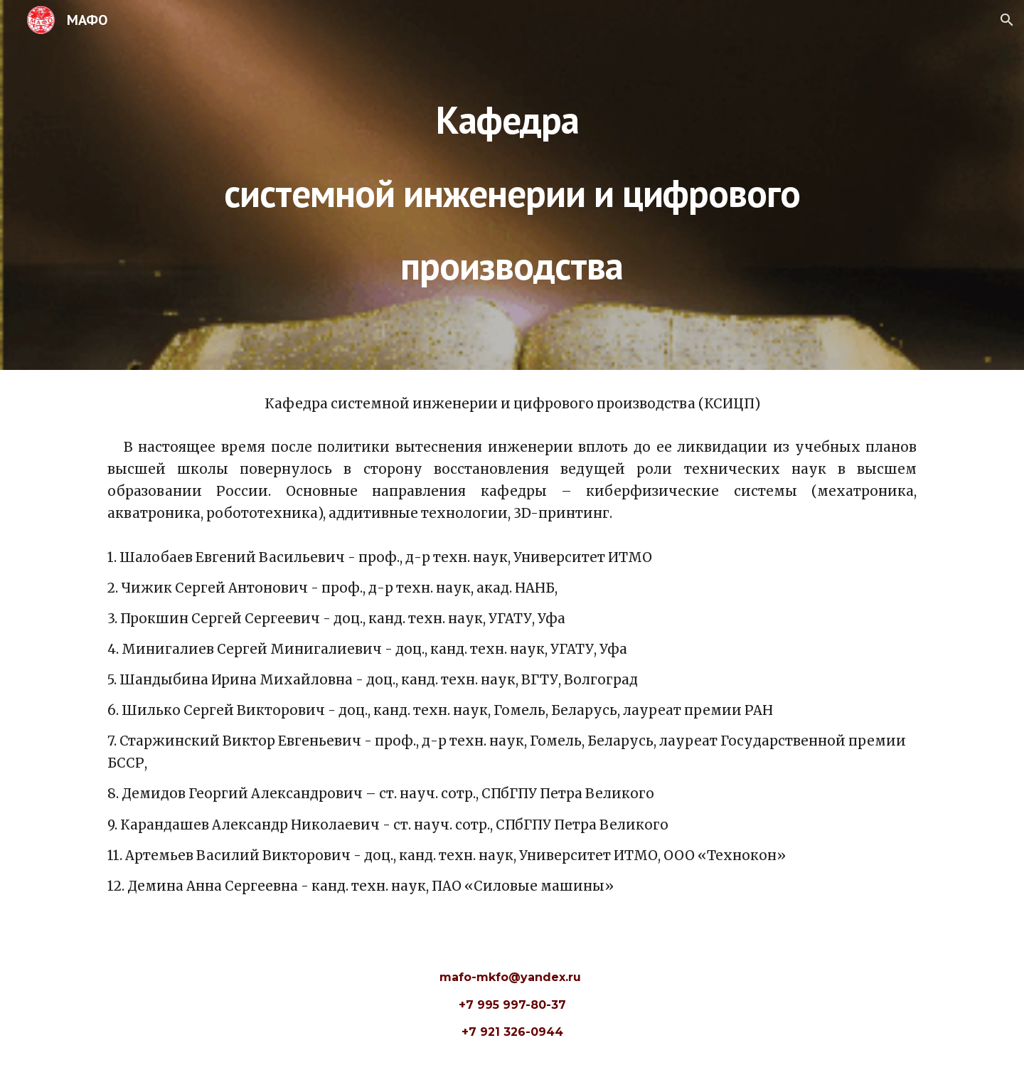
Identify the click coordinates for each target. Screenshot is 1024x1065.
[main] (511, 185)
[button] (1007, 20)
